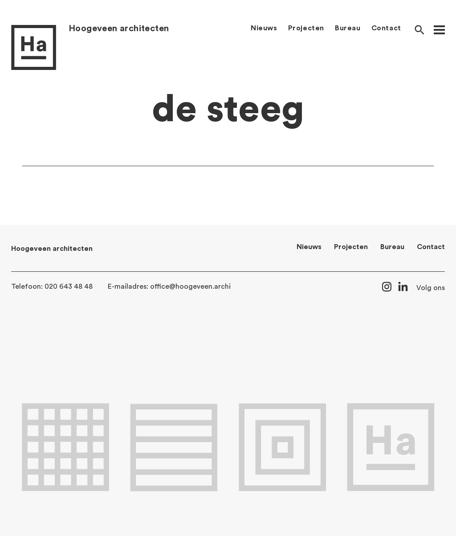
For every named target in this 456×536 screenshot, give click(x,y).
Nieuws (264, 28)
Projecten (306, 28)
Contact (386, 28)
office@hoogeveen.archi (190, 286)
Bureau (348, 28)
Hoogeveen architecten (119, 28)
